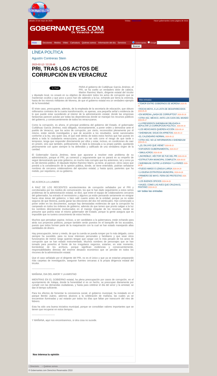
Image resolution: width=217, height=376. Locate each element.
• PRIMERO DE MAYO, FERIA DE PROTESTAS (162, 177)
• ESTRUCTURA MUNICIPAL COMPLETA (161, 160)
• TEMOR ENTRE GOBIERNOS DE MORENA (162, 104)
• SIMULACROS (150, 152)
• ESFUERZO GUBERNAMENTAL (158, 149)
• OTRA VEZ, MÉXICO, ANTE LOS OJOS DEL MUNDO (163, 119)
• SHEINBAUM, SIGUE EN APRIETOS (160, 133)
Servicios (122, 43)
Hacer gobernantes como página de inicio (171, 21)
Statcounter (136, 21)
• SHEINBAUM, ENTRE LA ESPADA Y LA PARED (163, 164)
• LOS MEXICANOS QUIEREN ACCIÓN (161, 129)
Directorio (34, 366)
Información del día (106, 43)
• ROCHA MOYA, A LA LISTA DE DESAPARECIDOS (161, 110)
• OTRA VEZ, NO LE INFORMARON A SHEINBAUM (161, 141)
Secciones (47, 43)
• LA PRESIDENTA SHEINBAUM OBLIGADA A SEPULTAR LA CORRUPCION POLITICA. (161, 124)
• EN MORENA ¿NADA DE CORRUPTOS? (162, 114)
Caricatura (75, 43)
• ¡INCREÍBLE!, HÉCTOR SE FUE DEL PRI (162, 156)
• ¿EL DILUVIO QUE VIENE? (156, 145)
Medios (57, 43)
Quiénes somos (89, 43)
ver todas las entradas (150, 191)
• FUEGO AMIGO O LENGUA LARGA (159, 168)
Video (65, 43)
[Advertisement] (127, 9)
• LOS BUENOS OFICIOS (154, 181)
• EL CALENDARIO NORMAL (156, 136)
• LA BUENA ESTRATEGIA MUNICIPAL (160, 172)
